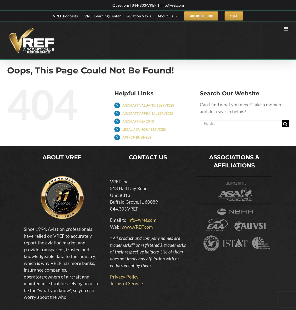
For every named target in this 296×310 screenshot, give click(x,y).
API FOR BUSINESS (136, 137)
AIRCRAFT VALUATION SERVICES (148, 105)
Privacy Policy (124, 276)
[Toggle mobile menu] (286, 28)
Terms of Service (126, 283)
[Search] (285, 123)
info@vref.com (172, 5)
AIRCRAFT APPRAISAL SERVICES (147, 113)
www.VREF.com (137, 227)
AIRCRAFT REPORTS (138, 121)
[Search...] (241, 123)
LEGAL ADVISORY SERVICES (144, 129)
